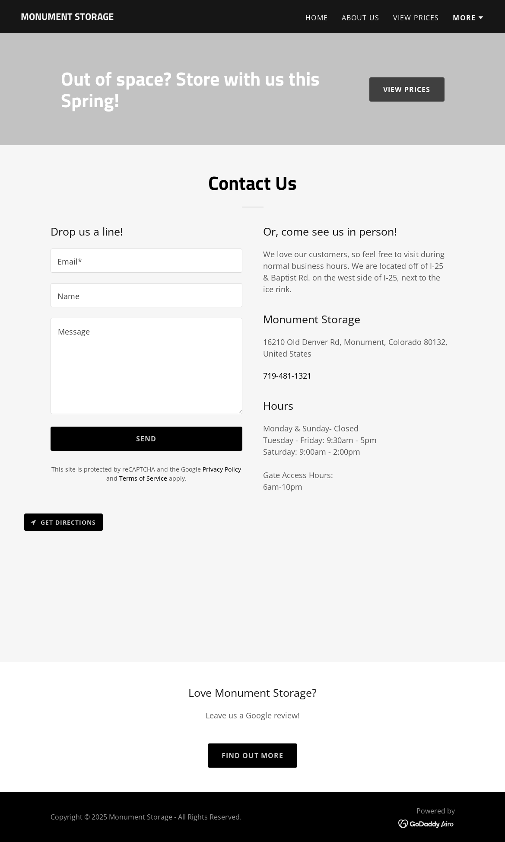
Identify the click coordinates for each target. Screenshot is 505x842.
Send (146, 438)
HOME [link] (316, 17)
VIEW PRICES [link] (416, 17)
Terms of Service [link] (143, 478)
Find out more (253, 755)
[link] (67, 17)
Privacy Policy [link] (222, 469)
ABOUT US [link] (360, 17)
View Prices (407, 89)
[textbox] (146, 261)
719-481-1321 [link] (287, 375)
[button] (468, 18)
